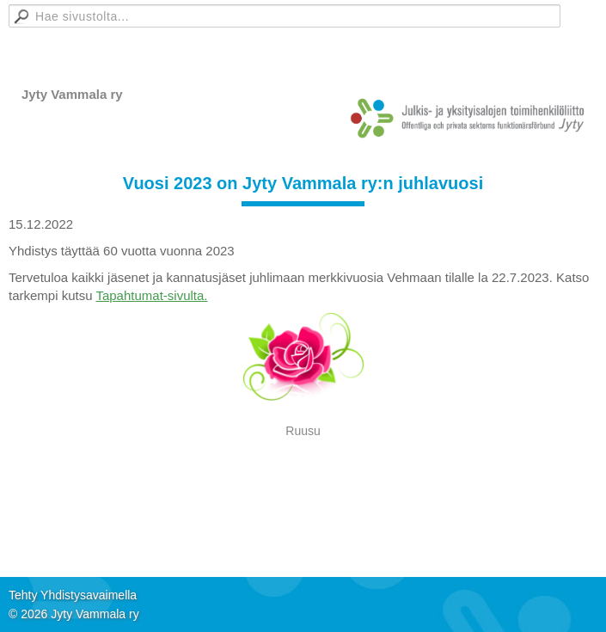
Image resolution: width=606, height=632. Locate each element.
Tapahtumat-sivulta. (151, 295)
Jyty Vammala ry (72, 94)
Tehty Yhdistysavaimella (73, 595)
